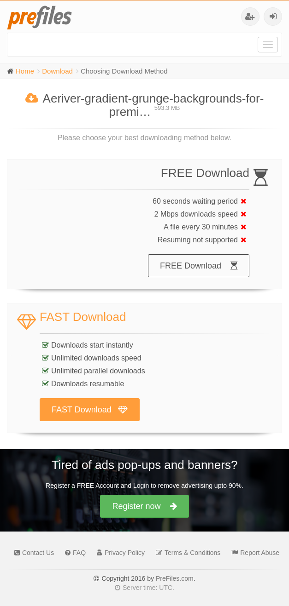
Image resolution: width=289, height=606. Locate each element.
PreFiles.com (175, 578)
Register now (144, 506)
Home (25, 71)
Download (57, 71)
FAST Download (90, 410)
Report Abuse (253, 552)
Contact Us (32, 552)
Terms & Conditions (185, 552)
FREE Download (198, 266)
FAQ (73, 552)
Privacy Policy (118, 552)
